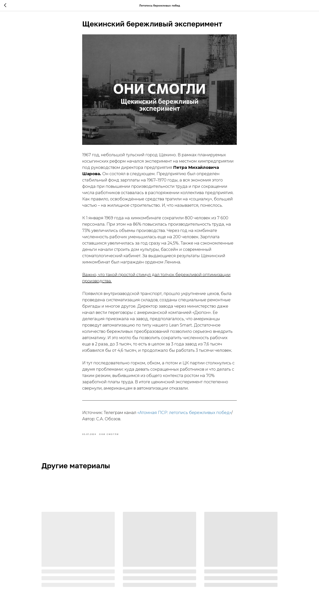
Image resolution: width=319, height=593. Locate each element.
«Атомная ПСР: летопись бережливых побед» (184, 412)
